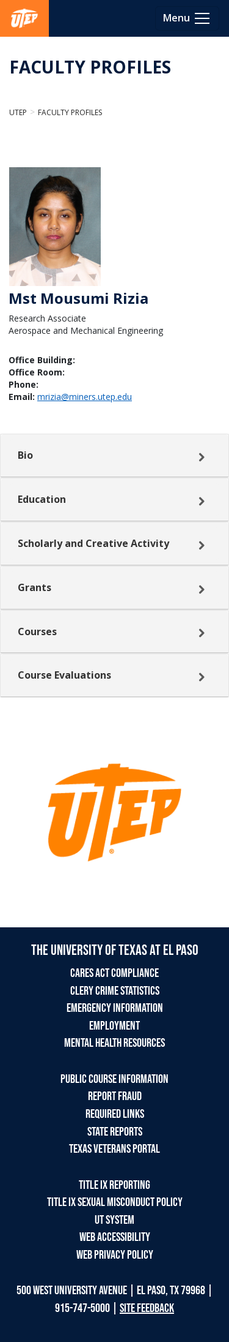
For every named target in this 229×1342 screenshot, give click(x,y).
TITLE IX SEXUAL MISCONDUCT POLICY (115, 1202)
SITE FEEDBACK (147, 1308)
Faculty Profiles (70, 112)
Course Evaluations (64, 675)
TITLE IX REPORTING (114, 1185)
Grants (34, 587)
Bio (25, 455)
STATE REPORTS (114, 1132)
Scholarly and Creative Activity (93, 543)
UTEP (18, 112)
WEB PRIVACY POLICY (114, 1255)
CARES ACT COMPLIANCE (114, 973)
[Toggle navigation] (187, 18)
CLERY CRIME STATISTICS (114, 991)
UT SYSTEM (114, 1220)
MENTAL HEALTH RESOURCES (114, 1043)
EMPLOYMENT (114, 1026)
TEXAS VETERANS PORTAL (114, 1149)
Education (42, 499)
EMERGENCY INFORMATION (115, 1008)
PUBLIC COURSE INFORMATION (114, 1079)
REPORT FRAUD (115, 1096)
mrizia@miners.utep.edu (84, 396)
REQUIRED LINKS (114, 1114)
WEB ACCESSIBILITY (114, 1237)
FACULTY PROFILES (90, 66)
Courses (37, 631)
